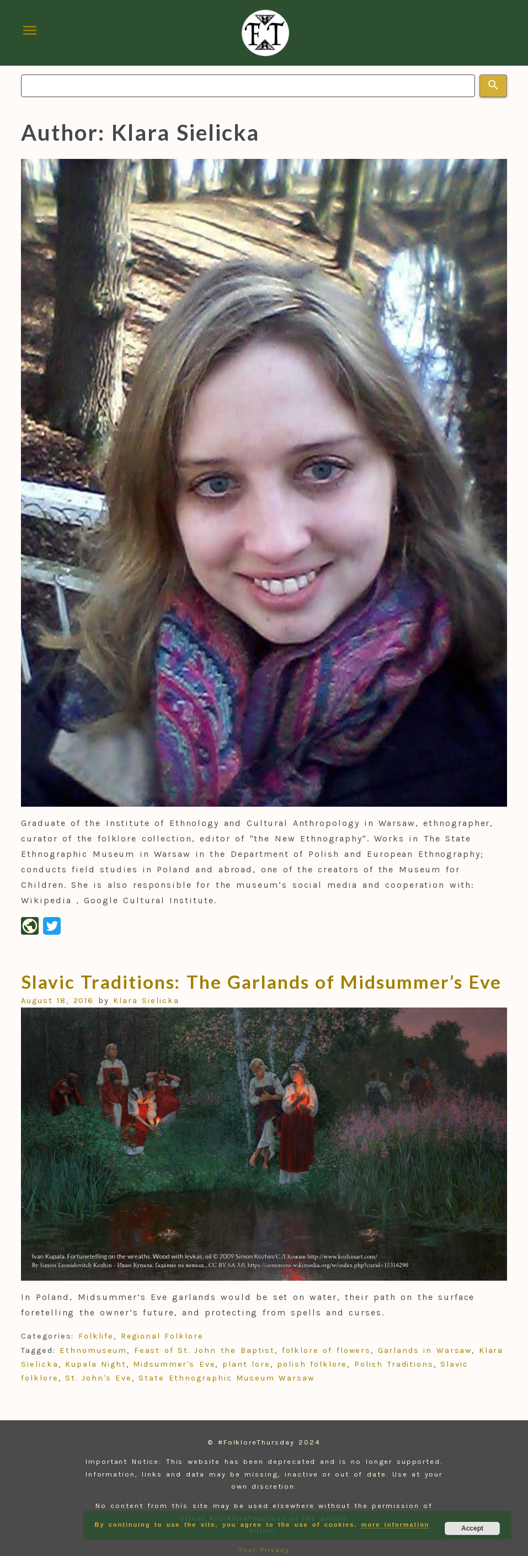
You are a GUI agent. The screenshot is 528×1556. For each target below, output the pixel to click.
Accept (472, 1528)
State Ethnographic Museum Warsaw (226, 1378)
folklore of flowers (326, 1350)
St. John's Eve (98, 1378)
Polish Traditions (394, 1364)
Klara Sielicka (146, 1000)
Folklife (96, 1336)
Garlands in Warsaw (425, 1350)
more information (395, 1524)
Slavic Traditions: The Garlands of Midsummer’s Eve (261, 982)
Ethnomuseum (93, 1350)
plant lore (246, 1364)
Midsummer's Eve (174, 1364)
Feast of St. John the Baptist (204, 1350)
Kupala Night (95, 1364)
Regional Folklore (162, 1336)
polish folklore (312, 1364)
